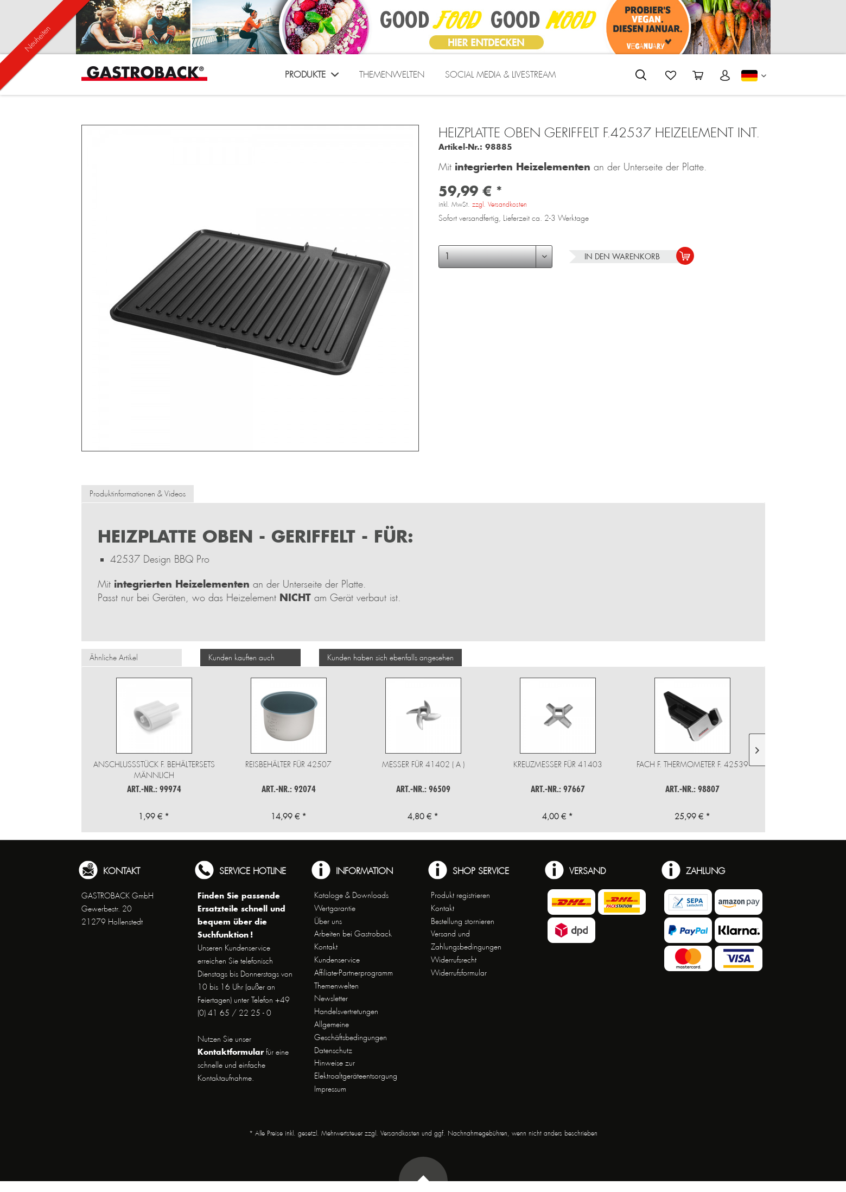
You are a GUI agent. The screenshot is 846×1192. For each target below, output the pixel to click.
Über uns (328, 921)
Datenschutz (333, 1050)
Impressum (330, 1089)
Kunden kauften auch (241, 657)
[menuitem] (311, 77)
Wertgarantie (334, 908)
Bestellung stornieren (462, 921)
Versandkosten (399, 1133)
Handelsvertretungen (346, 1011)
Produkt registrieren (460, 895)
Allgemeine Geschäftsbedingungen (350, 1030)
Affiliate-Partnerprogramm (353, 973)
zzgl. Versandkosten (499, 204)
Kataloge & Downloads (351, 895)
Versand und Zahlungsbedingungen (466, 940)
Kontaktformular (231, 1052)
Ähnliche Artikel (114, 657)
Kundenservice (337, 960)
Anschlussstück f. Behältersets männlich (154, 770)
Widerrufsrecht (453, 960)
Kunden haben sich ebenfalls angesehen (390, 657)
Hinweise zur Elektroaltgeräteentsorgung (355, 1069)
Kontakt (326, 947)
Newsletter (331, 998)
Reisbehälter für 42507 (288, 764)
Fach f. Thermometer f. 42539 (692, 764)
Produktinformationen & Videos (138, 494)
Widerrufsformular (459, 973)
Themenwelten (336, 986)
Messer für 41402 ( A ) (423, 764)
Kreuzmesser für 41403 (557, 764)
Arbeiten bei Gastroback (353, 934)
